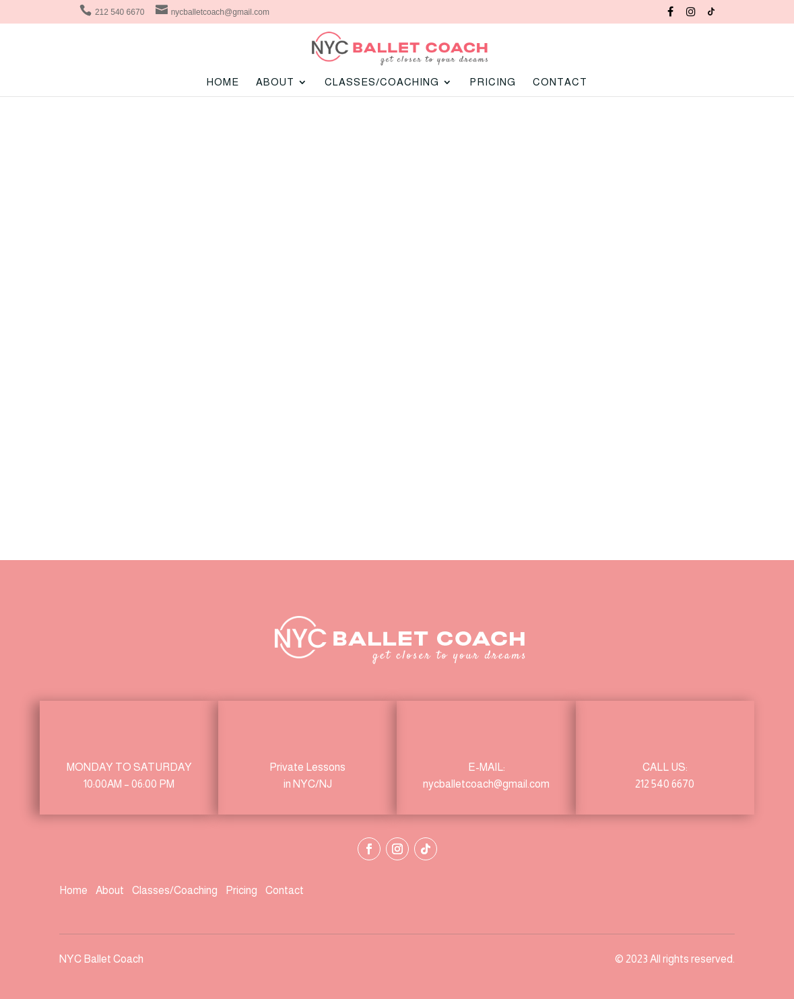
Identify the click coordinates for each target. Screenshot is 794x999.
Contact (560, 82)
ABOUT (275, 82)
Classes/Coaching (175, 890)
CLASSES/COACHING (382, 82)
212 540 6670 (664, 784)
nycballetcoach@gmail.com (486, 784)
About (111, 890)
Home (223, 82)
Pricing (492, 82)
